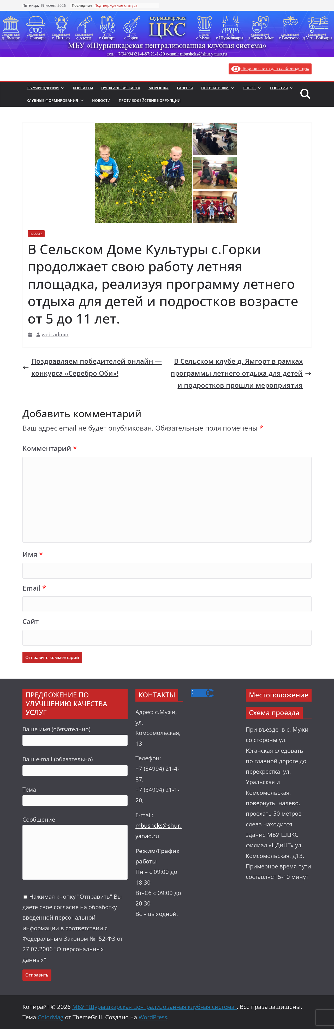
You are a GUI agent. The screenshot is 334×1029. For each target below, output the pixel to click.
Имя (32, 554)
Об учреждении (43, 87)
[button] (61, 88)
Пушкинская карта (120, 87)
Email (34, 588)
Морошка (158, 87)
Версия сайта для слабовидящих (270, 68)
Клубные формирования (52, 100)
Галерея (185, 87)
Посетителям (215, 87)
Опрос (249, 87)
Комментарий (49, 448)
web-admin (55, 334)
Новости (101, 100)
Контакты (83, 87)
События (279, 87)
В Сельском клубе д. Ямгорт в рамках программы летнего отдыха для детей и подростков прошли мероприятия (241, 373)
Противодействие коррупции (150, 100)
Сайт (30, 621)
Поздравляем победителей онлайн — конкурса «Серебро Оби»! (92, 367)
